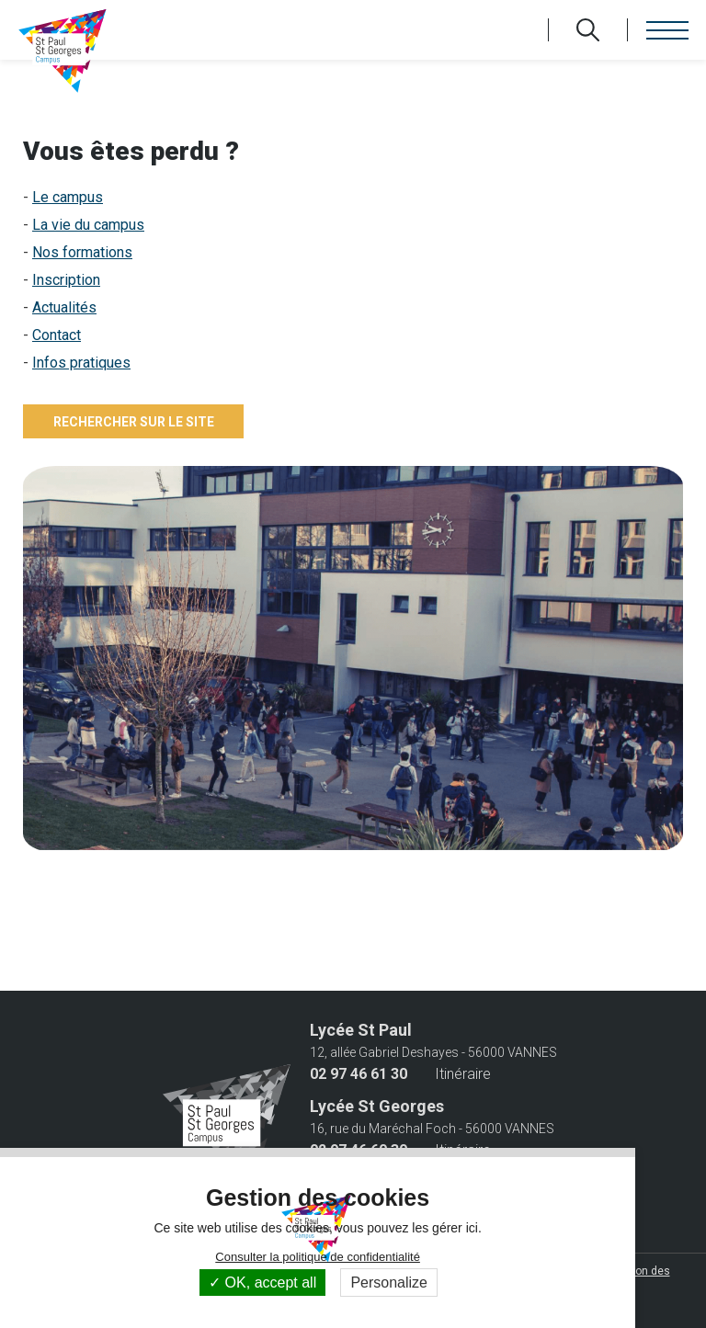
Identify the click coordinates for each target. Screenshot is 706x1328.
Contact (56, 335)
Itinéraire (463, 1074)
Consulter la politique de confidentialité (317, 1257)
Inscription (66, 280)
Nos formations (82, 252)
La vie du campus (88, 224)
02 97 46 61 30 (358, 1074)
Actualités (64, 307)
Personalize (388, 1282)
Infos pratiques (81, 362)
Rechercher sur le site (133, 421)
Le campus (67, 197)
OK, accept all (262, 1282)
